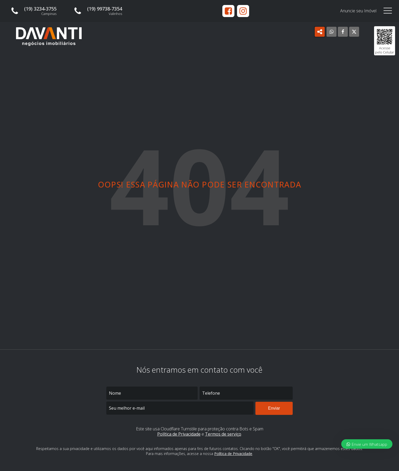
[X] (354, 32)
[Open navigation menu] (387, 10)
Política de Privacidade (179, 434)
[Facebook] (343, 32)
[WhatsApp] (332, 32)
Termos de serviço (223, 434)
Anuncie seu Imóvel (358, 10)
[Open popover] (320, 32)
